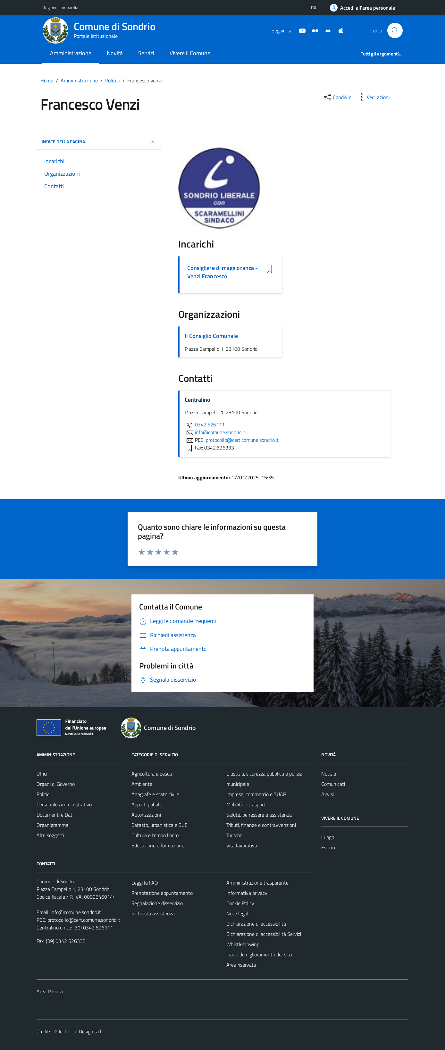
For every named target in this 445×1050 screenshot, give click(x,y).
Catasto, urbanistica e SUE (159, 825)
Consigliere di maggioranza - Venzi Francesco (222, 272)
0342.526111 (205, 424)
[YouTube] (299, 30)
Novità (115, 53)
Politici (43, 794)
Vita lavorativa (241, 845)
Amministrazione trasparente (257, 882)
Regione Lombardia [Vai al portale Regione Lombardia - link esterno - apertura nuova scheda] (60, 7)
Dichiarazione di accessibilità (256, 924)
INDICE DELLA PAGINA (98, 142)
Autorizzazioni (146, 815)
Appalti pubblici (147, 804)
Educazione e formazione (157, 845)
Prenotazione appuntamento (162, 893)
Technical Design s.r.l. (80, 1031)
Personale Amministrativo (64, 804)
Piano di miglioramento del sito (259, 954)
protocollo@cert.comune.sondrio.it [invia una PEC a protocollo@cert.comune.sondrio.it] (242, 440)
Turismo (234, 835)
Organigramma (52, 825)
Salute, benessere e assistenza (259, 815)
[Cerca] (395, 30)
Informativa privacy (246, 893)
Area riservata (241, 965)
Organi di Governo (56, 784)
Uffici (42, 773)
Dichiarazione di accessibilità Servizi (263, 934)
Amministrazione (70, 53)
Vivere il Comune (190, 53)
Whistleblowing (242, 944)
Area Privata (50, 991)
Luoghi (328, 837)
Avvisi (327, 794)
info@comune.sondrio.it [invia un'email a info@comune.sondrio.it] (215, 432)
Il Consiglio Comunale (211, 336)
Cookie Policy (240, 903)
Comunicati (333, 784)
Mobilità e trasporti (246, 804)
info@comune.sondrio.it (76, 912)
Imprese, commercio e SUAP (256, 794)
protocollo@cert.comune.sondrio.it (83, 920)
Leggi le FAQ (144, 882)
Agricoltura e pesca (151, 773)
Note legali (237, 913)
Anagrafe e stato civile (155, 794)
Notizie (328, 773)
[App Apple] (338, 30)
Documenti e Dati (55, 815)
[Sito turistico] (312, 30)
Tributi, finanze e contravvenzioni (261, 825)
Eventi (328, 847)
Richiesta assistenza (153, 913)
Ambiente (141, 784)
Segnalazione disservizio (157, 903)
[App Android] (325, 30)
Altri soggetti (50, 835)
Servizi (146, 53)
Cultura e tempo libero (155, 835)
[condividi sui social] (337, 97)
